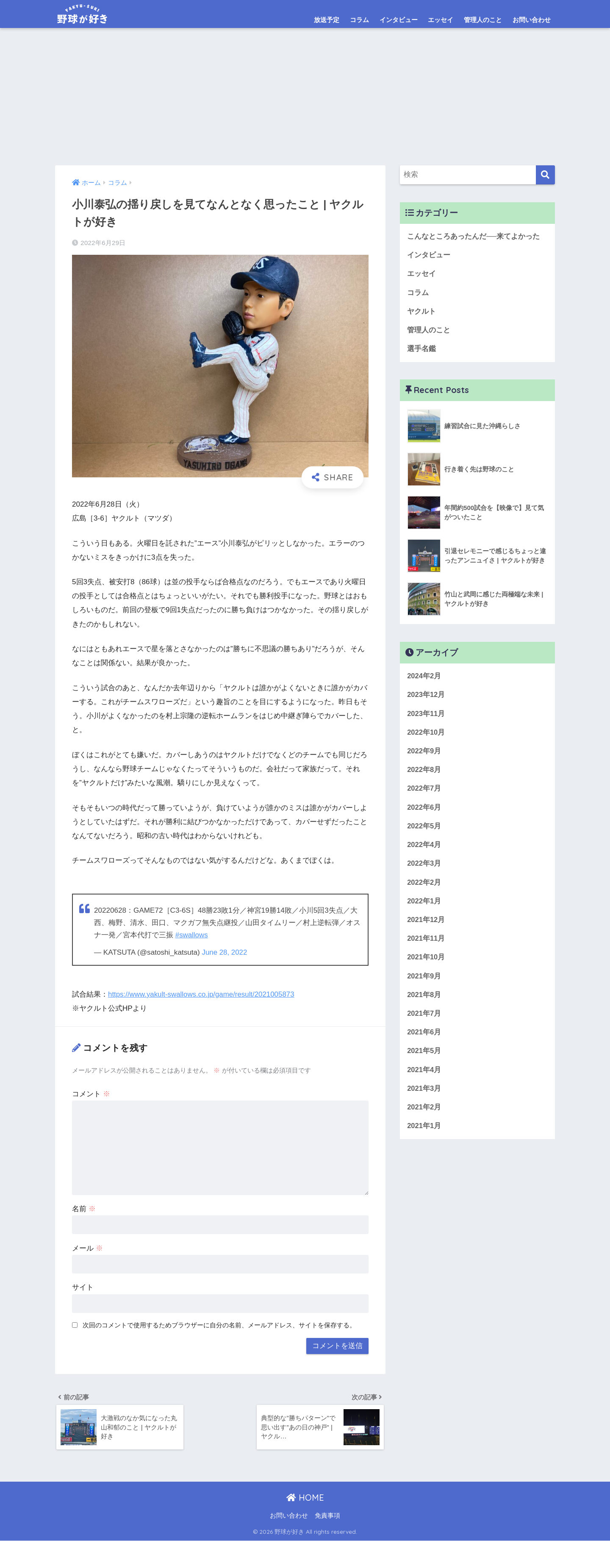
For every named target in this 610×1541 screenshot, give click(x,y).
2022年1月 (424, 905)
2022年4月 (424, 848)
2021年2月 (424, 1113)
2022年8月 (424, 772)
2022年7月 (424, 791)
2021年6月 (424, 1038)
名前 (84, 1208)
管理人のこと (483, 19)
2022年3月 (424, 867)
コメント (91, 1093)
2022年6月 (424, 810)
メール (87, 1247)
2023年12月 (426, 696)
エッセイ (440, 19)
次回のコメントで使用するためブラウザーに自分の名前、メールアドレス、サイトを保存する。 (219, 1324)
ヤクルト (421, 312)
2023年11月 (426, 715)
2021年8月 (424, 999)
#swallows (191, 935)
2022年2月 (424, 886)
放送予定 (326, 19)
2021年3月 (424, 1094)
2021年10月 (426, 962)
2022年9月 (424, 753)
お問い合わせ (532, 19)
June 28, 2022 (224, 952)
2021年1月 (424, 1132)
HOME (305, 1498)
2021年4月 (424, 1075)
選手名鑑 (421, 350)
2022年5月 (424, 829)
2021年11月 (426, 943)
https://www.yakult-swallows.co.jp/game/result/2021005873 (202, 994)
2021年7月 (424, 1018)
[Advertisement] (305, 101)
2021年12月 (426, 924)
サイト (83, 1287)
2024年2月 (424, 678)
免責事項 (327, 1516)
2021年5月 (424, 1057)
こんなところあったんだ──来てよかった (473, 236)
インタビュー (399, 19)
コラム (359, 19)
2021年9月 (424, 981)
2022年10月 (426, 734)
